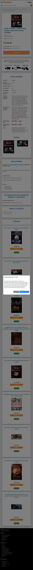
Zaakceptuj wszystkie (24, 291)
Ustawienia (16, 291)
